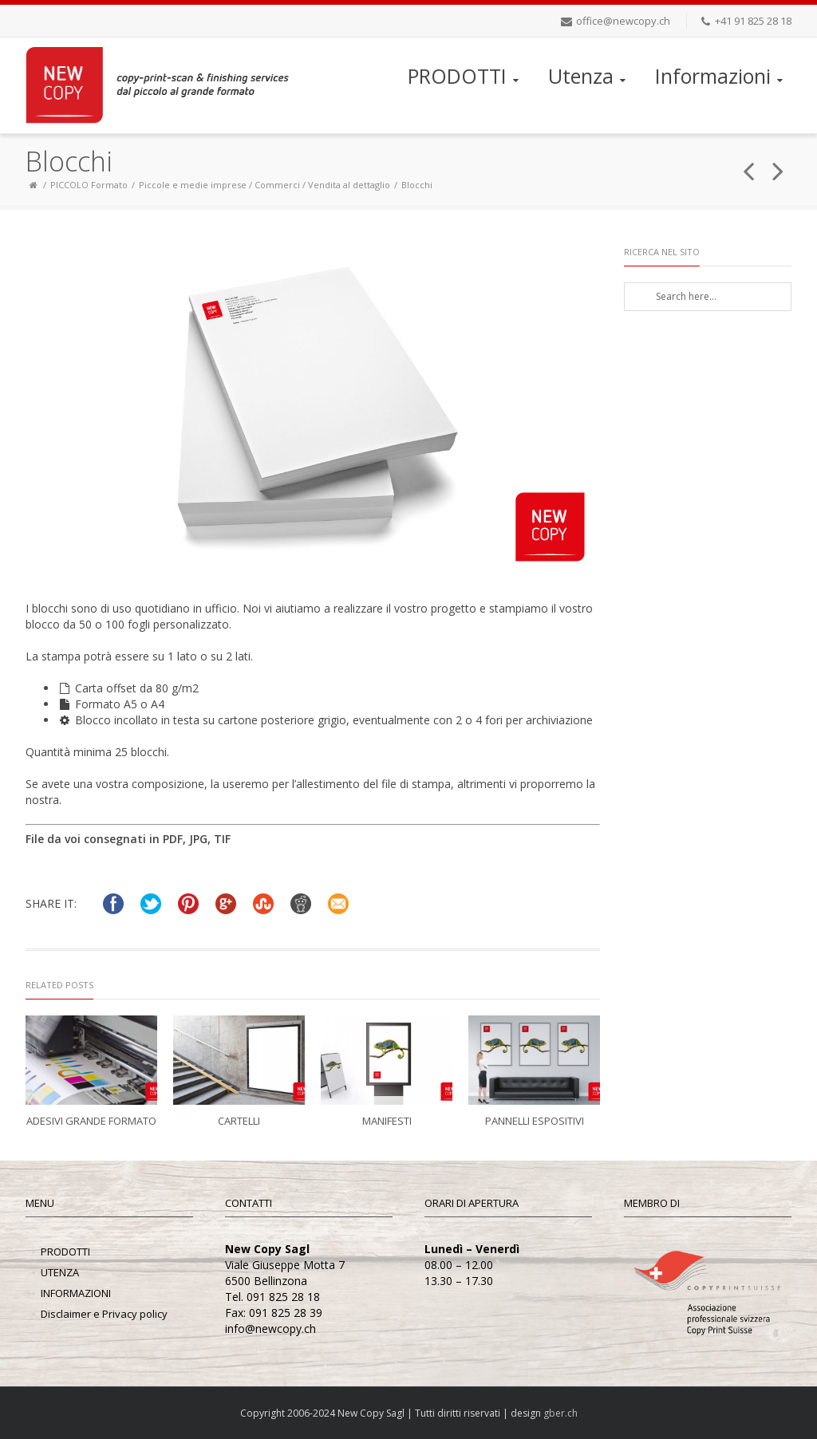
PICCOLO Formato (89, 185)
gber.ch (560, 1413)
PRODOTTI (465, 75)
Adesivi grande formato (91, 1121)
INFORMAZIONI (76, 1293)
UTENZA (60, 1272)
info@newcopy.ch (270, 1328)
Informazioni (720, 75)
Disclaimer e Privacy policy (104, 1314)
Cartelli (239, 1121)
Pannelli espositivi (534, 1121)
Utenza (588, 75)
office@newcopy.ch (623, 21)
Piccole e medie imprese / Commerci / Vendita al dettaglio (264, 185)
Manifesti (387, 1121)
